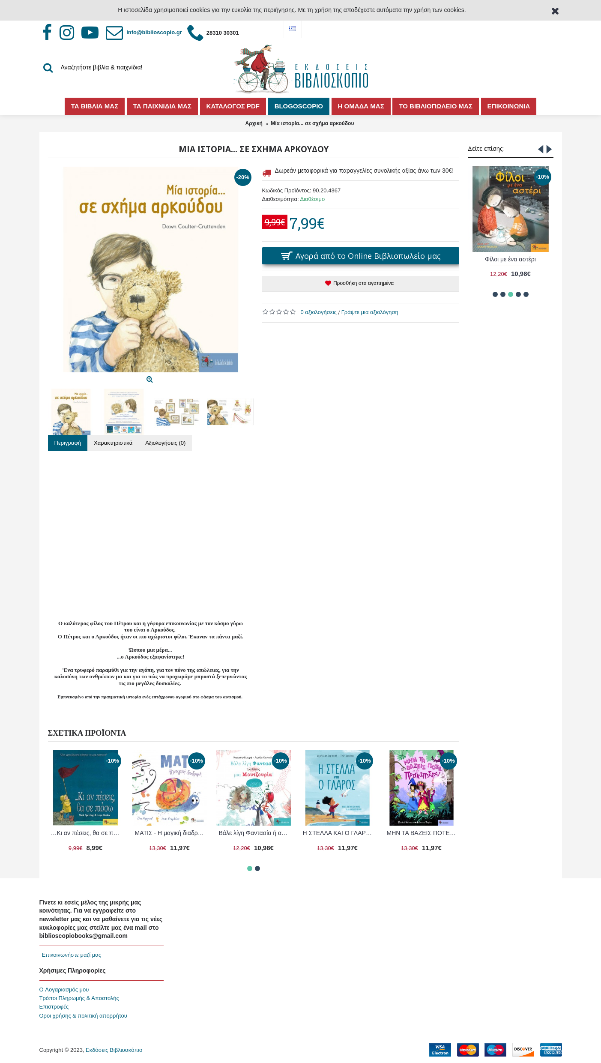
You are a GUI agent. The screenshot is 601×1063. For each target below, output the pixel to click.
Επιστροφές (54, 1006)
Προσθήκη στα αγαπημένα (363, 283)
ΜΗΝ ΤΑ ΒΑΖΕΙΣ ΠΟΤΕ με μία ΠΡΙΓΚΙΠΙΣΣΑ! (87, 832)
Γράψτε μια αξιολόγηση (369, 312)
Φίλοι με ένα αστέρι (510, 259)
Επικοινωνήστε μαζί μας (71, 955)
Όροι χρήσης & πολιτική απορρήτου (83, 1015)
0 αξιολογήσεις (319, 312)
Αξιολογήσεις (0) (165, 443)
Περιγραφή (67, 443)
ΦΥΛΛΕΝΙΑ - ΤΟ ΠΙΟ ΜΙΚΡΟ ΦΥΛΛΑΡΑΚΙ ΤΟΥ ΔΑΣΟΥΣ (423, 832)
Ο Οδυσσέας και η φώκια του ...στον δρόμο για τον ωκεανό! (171, 832)
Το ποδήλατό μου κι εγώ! (337, 832)
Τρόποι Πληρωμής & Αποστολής (79, 998)
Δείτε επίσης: (486, 148)
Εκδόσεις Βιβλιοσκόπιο (114, 1050)
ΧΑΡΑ (253, 832)
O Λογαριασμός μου (64, 989)
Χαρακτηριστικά (113, 443)
